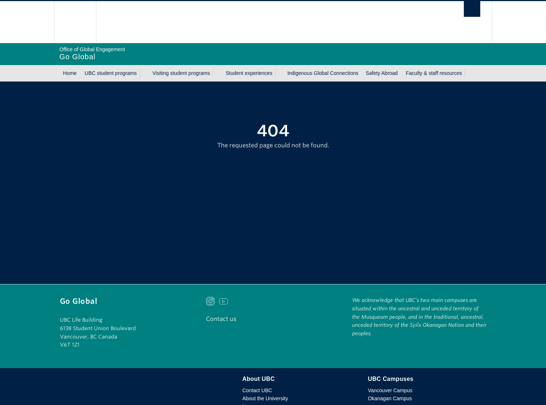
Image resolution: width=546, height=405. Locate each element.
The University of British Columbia (75, 22)
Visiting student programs (181, 73)
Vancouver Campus (390, 390)
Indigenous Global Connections (323, 73)
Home (70, 73)
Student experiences (249, 73)
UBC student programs (111, 73)
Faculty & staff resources (434, 73)
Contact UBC (257, 390)
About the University (265, 398)
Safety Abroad (382, 73)
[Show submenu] (143, 73)
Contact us (221, 318)
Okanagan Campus (390, 398)
